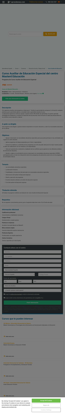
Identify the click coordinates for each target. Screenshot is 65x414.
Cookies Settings (46, 410)
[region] (32, 405)
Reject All (46, 405)
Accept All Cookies (46, 400)
